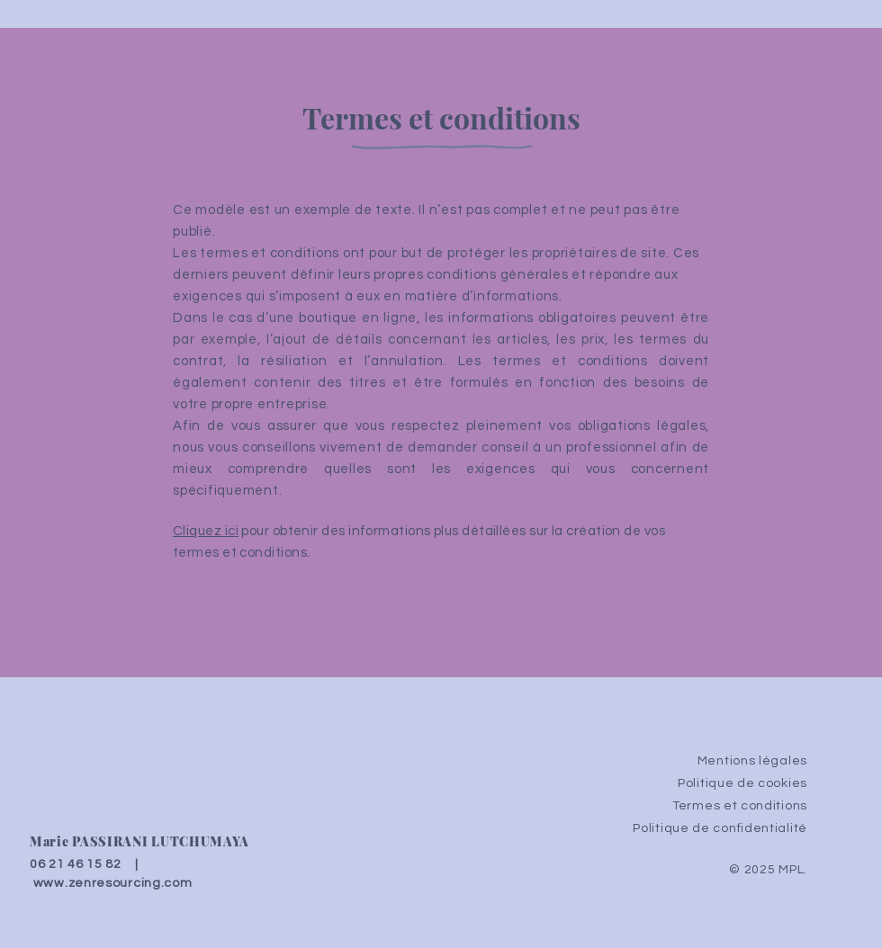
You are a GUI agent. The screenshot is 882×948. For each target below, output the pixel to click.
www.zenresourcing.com (113, 883)
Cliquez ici (205, 531)
